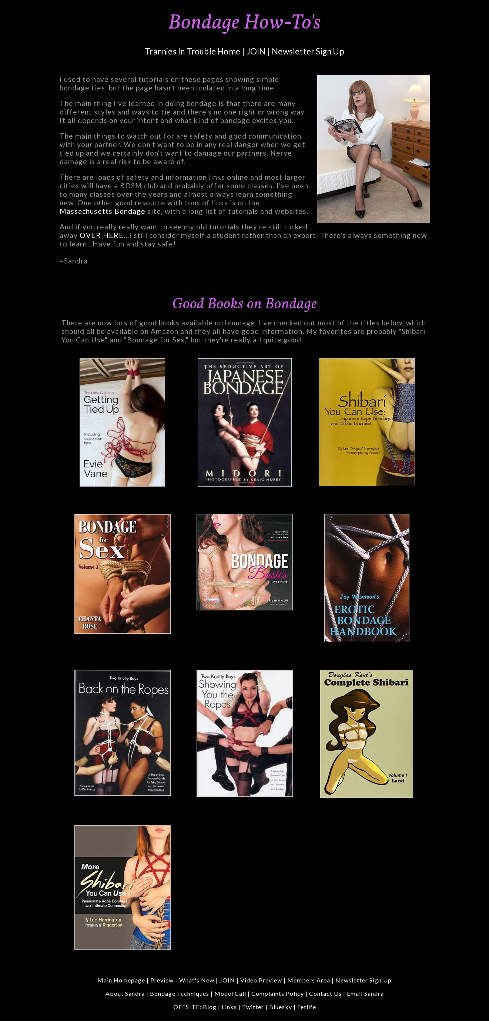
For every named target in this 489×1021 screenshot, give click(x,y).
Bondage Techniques (179, 993)
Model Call (230, 993)
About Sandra (125, 993)
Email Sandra (365, 993)
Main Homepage (121, 980)
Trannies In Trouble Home (192, 51)
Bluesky (280, 1006)
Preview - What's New (182, 980)
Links (229, 1006)
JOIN (256, 51)
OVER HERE (102, 235)
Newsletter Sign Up (308, 51)
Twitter (253, 1006)
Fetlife (306, 1006)
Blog (210, 1006)
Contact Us (325, 993)
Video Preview (261, 980)
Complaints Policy (277, 993)
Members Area (308, 980)
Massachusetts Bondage (102, 211)
